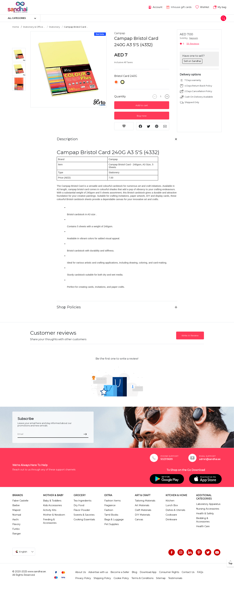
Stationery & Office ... (34, 27)
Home (15, 27)
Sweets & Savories (84, 514)
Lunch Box (172, 505)
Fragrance (110, 505)
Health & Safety (205, 513)
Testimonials (175, 578)
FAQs (200, 572)
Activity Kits (49, 510)
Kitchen (170, 500)
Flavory (16, 524)
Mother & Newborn (54, 514)
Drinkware (171, 519)
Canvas (139, 519)
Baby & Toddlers (52, 500)
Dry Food (79, 505)
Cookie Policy (121, 578)
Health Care (203, 526)
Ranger (16, 533)
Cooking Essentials (84, 519)
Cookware (171, 514)
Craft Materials (143, 510)
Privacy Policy (83, 578)
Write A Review (190, 335)
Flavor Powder (82, 510)
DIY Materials (142, 514)
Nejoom (193, 38)
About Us (80, 572)
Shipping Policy (102, 578)
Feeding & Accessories (49, 521)
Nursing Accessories (207, 508)
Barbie (16, 505)
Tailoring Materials (145, 500)
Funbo (16, 528)
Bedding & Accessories (202, 520)
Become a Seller (119, 572)
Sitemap (161, 578)
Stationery (54, 27)
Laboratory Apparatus (208, 504)
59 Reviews (193, 43)
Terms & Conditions (142, 578)
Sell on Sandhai (192, 61)
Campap (119, 33)
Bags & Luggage (114, 519)
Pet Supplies (111, 524)
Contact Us (188, 572)
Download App (148, 572)
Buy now (142, 115)
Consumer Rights (169, 572)
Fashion (108, 510)
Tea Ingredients (82, 500)
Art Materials (142, 505)
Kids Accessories (52, 505)
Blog (134, 572)
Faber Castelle (20, 500)
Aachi (15, 519)
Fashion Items (112, 500)
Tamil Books (111, 514)
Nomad (16, 514)
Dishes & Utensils (175, 510)
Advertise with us (98, 572)
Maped (16, 510)
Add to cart (142, 105)
